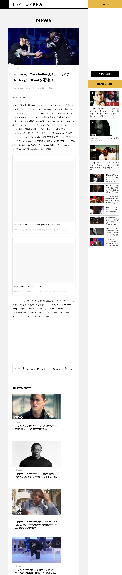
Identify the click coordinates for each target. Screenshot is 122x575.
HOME (9, 540)
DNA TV (10, 545)
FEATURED (11, 554)
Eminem (20, 88)
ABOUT (10, 559)
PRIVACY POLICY (25, 545)
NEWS (9, 549)
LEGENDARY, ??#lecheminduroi (27, 286)
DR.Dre (51, 88)
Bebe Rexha (37, 88)
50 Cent (44, 88)
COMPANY (23, 549)
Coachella (27, 88)
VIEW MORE (43, 506)
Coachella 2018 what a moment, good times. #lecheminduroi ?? (40, 225)
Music (14, 88)
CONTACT (22, 540)
